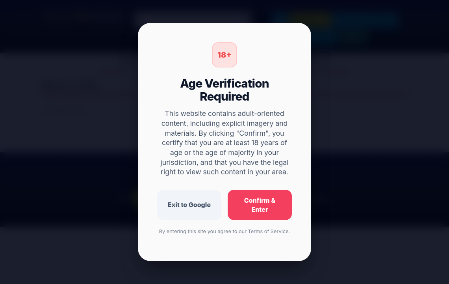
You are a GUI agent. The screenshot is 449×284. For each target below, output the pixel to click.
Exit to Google (189, 205)
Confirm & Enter (259, 204)
